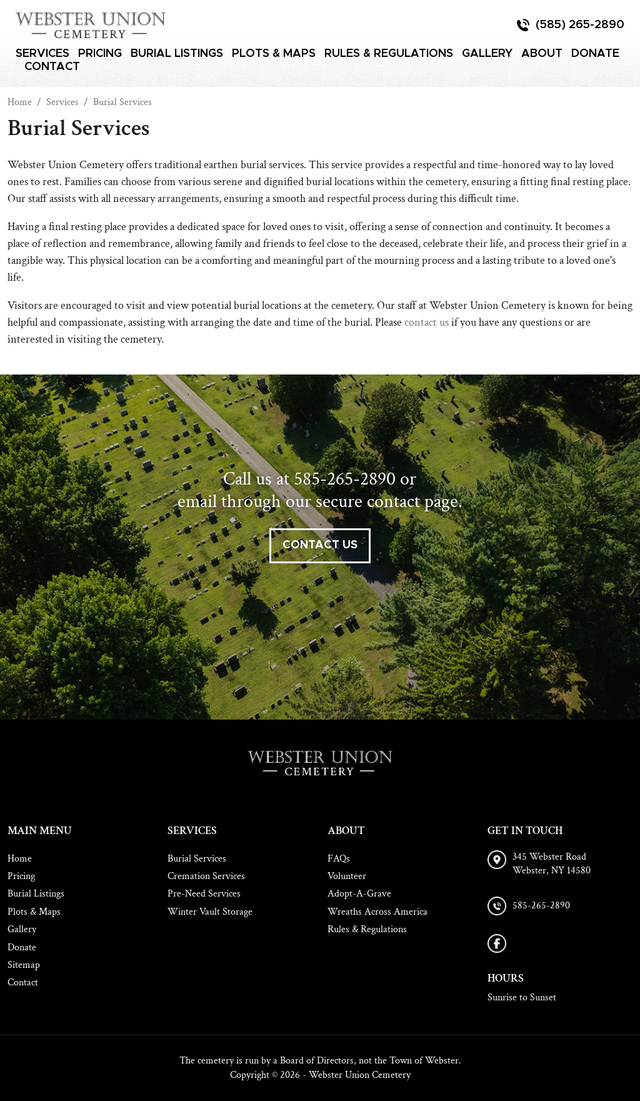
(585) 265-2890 (580, 25)
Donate (595, 53)
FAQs (339, 858)
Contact (52, 67)
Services (42, 53)
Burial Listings (177, 53)
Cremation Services (206, 876)
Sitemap (24, 965)
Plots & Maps (274, 53)
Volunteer (347, 876)
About (541, 53)
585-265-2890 (345, 479)
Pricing (100, 53)
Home (20, 858)
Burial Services (197, 858)
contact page (412, 502)
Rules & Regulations (388, 53)
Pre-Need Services (204, 893)
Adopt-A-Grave (359, 893)
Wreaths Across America (378, 911)
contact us (426, 322)
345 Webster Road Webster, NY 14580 (551, 863)
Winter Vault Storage (210, 911)
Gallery (487, 53)
